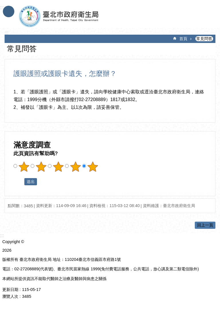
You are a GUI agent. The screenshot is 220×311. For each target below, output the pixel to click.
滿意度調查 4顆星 (75, 166)
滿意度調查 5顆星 (92, 166)
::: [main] (6, 32)
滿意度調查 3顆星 (58, 166)
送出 (18, 181)
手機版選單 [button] (8, 11)
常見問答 (204, 38)
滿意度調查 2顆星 (41, 166)
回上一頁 (205, 225)
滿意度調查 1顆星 (23, 166)
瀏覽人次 (10, 296)
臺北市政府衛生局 (75, 16)
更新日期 (10, 289)
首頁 (183, 38)
